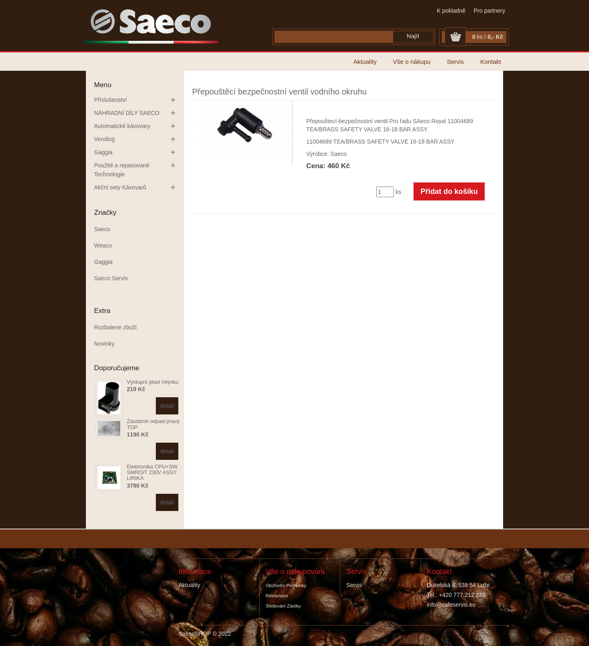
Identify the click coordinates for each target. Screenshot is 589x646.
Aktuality (365, 61)
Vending (104, 139)
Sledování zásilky (283, 605)
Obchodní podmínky (286, 585)
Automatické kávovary (122, 126)
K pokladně (451, 10)
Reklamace (277, 595)
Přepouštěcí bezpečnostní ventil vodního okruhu (279, 91)
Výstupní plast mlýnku (152, 382)
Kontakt (490, 61)
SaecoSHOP (195, 633)
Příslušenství (110, 100)
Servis (455, 61)
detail (167, 406)
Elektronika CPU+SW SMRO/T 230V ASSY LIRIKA (152, 473)
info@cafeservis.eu (451, 604)
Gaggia (103, 152)
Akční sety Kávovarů (120, 187)
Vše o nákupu (412, 61)
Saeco (102, 229)
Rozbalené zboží (115, 327)
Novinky (104, 343)
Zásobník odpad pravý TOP (153, 424)
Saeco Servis (111, 278)
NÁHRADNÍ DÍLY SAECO (127, 113)
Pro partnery (489, 10)
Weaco (103, 245)
